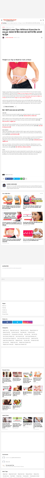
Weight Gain (14, 342)
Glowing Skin (6, 334)
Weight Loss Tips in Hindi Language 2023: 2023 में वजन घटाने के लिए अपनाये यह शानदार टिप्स (11, 240)
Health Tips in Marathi (8, 340)
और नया (3, 279)
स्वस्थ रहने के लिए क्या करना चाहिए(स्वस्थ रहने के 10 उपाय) (17, 407)
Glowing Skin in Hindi (17, 334)
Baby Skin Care (24, 330)
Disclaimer (4, 312)
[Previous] (41, 23)
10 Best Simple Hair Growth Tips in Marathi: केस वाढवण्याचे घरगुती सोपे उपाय (6, 407)
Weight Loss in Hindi (10, 27)
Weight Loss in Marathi (20, 344)
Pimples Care (35, 340)
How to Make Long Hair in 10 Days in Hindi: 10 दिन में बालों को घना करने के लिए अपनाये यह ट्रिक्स (24, 23)
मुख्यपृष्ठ (3, 27)
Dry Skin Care (15, 332)
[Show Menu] (1, 20)
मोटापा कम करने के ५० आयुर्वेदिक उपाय (8, 121)
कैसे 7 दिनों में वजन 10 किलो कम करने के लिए (23, 147)
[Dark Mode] (41, 20)
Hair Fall (34, 334)
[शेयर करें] (42, 38)
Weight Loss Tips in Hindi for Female (25, 93)
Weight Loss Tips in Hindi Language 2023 (23, 97)
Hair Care (27, 334)
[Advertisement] (22, 9)
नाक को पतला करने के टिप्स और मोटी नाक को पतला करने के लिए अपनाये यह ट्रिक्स (32, 223)
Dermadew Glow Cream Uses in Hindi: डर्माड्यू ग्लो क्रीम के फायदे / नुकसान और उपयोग (17, 425)
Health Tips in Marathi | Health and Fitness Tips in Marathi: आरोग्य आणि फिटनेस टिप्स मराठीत (27, 380)
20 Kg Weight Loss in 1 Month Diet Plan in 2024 (27, 424)
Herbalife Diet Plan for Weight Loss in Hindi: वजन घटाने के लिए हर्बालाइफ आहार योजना (32, 207)
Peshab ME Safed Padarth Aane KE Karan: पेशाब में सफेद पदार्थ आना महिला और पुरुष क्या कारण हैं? (7, 425)
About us (4, 305)
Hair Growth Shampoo (30, 336)
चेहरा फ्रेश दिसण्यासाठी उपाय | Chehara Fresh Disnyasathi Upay (37, 393)
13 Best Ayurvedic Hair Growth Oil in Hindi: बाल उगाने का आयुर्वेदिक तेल (16, 394)
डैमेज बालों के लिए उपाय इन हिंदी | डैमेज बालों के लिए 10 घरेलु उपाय (27, 393)
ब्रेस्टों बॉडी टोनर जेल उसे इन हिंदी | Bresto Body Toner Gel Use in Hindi (37, 380)
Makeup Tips (19, 340)
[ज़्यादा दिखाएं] (26, 179)
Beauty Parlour (34, 330)
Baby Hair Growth (14, 330)
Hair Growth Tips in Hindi (23, 338)
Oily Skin (26, 340)
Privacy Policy (5, 314)
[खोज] (43, 20)
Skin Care (6, 342)
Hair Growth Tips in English (9, 338)
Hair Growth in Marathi (8, 336)
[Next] (43, 23)
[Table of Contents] (9, 106)
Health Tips (34, 338)
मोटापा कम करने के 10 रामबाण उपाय (30, 115)
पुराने (42, 279)
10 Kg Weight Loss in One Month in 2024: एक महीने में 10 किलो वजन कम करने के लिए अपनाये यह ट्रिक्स (11, 207)
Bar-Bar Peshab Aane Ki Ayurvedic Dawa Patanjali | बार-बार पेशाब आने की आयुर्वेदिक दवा (37, 425)
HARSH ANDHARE (12, 184)
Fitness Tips (31, 332)
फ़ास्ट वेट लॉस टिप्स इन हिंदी (14, 134)
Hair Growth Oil (20, 336)
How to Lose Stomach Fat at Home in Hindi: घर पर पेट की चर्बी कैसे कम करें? (32, 239)
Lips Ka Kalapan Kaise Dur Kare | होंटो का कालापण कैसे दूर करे (17, 379)
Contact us (4, 309)
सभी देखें (41, 193)
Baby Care (5, 330)
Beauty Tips (6, 332)
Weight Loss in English (25, 342)
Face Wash (23, 332)
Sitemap (4, 307)
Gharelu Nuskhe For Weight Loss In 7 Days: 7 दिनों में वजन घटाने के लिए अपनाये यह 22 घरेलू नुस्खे (12, 224)
